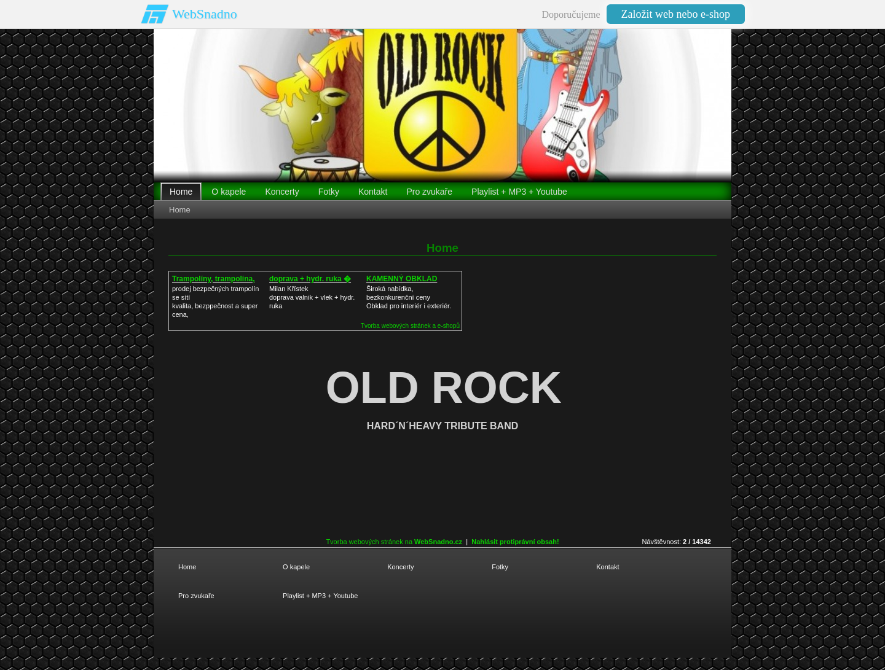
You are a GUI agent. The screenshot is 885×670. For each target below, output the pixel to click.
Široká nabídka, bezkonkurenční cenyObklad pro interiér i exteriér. (408, 297)
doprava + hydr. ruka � (310, 279)
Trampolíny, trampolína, (213, 279)
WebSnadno (204, 13)
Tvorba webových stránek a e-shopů (410, 325)
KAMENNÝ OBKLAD (401, 279)
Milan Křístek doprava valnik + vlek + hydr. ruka (312, 297)
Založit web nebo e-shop (675, 14)
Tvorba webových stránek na (394, 541)
